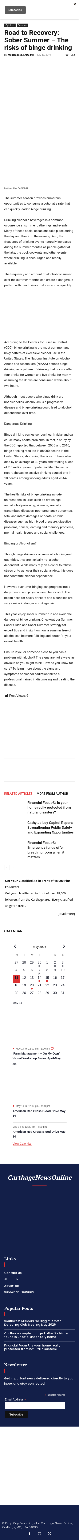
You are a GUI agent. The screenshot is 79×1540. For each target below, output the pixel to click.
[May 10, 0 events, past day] (63, 971)
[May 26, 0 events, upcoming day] (24, 994)
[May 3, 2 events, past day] (63, 964)
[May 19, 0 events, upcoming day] (24, 987)
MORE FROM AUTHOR (52, 794)
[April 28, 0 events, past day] (24, 964)
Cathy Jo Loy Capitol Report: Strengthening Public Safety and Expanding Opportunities (50, 827)
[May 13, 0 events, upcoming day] (32, 979)
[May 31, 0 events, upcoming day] (63, 994)
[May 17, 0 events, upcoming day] (63, 979)
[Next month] (63, 946)
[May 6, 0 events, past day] (32, 971)
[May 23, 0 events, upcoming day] (55, 987)
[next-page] (13, 867)
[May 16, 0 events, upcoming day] (55, 979)
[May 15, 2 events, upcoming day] (47, 979)
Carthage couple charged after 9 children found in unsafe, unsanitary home (37, 1335)
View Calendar (22, 1143)
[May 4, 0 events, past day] (16, 971)
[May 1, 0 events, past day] (47, 964)
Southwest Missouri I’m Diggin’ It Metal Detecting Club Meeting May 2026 (33, 1323)
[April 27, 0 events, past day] (16, 964)
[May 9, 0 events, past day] (55, 971)
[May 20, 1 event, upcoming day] (32, 987)
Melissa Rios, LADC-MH (21, 54)
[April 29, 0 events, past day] (32, 964)
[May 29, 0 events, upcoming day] (47, 994)
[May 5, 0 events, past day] (24, 971)
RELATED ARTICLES (18, 794)
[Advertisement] (39, 1466)
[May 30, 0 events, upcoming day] (55, 994)
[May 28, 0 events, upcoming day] (39, 994)
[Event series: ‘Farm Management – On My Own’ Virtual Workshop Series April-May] (52, 1048)
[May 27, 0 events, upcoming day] (32, 994)
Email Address (15, 1400)
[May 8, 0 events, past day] (47, 971)
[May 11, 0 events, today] (16, 979)
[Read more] (66, 914)
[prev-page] (6, 867)
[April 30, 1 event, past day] (39, 964)
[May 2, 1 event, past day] (55, 964)
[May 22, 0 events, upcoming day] (47, 987)
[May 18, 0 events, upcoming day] (16, 987)
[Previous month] (15, 946)
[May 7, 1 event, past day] (39, 971)
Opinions (9, 25)
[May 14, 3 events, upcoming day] (39, 979)
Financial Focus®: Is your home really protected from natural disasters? (49, 807)
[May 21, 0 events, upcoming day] (39, 987)
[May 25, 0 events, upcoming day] (16, 994)
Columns (22, 25)
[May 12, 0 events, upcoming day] (24, 979)
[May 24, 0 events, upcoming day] (63, 987)
